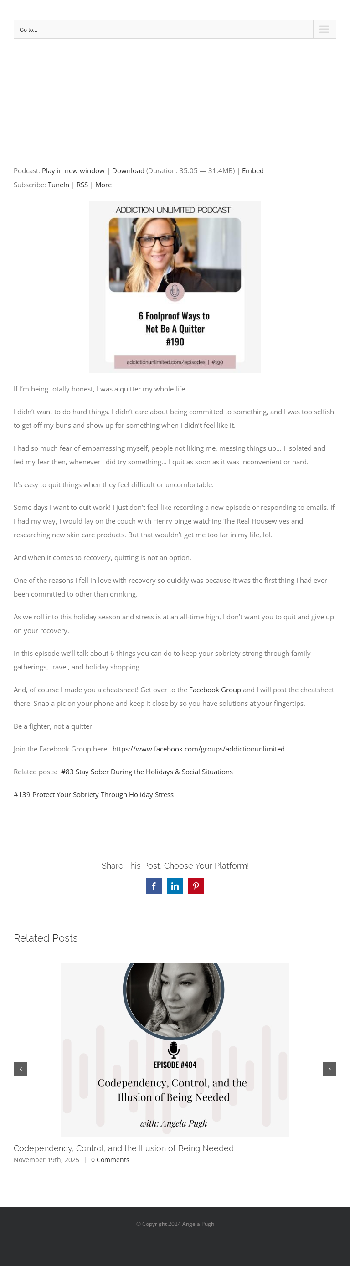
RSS (82, 184)
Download (128, 170)
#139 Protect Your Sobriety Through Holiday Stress (94, 794)
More (103, 184)
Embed (253, 170)
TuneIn (58, 184)
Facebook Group (215, 689)
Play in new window (73, 170)
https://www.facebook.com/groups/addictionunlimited (199, 748)
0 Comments (110, 1159)
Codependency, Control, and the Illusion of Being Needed (124, 1148)
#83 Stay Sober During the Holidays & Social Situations (148, 771)
